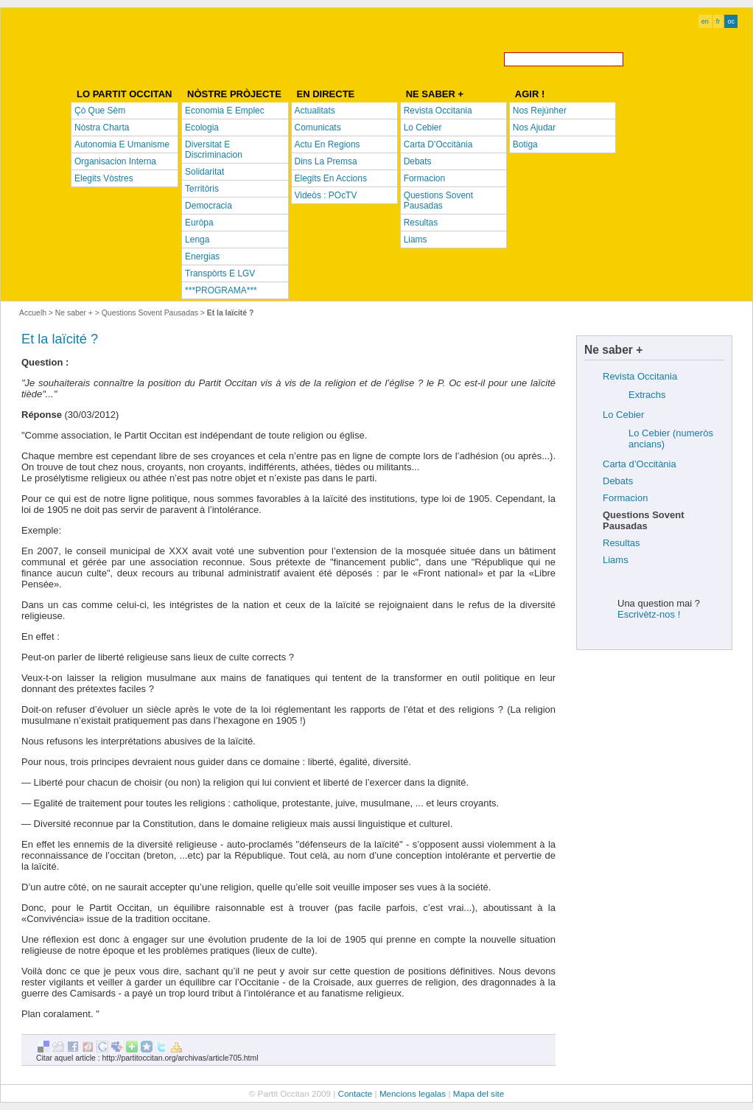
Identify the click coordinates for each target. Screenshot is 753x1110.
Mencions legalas (412, 1093)
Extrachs (647, 394)
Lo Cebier (623, 414)
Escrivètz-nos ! (648, 614)
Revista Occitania (640, 376)
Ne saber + (74, 313)
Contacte (355, 1093)
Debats (618, 480)
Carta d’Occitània (639, 464)
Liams (615, 559)
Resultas (621, 542)
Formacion (625, 497)
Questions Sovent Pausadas (150, 313)
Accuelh (32, 313)
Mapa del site (479, 1093)
